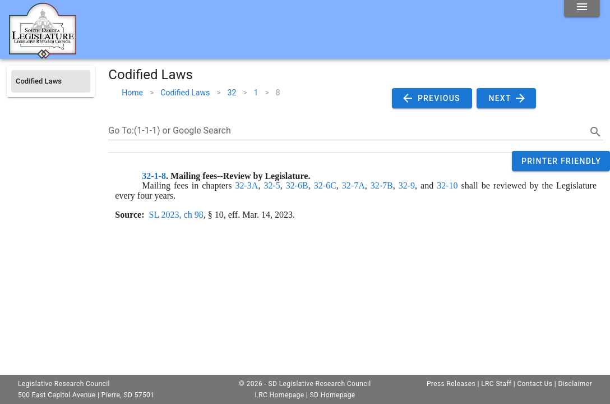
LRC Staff (496, 384)
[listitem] (50, 81)
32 (232, 92)
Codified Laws (185, 92)
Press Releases (451, 384)
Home (132, 92)
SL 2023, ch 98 (176, 214)
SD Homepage (332, 395)
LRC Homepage (279, 395)
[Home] (42, 54)
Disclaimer (575, 384)
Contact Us (534, 384)
